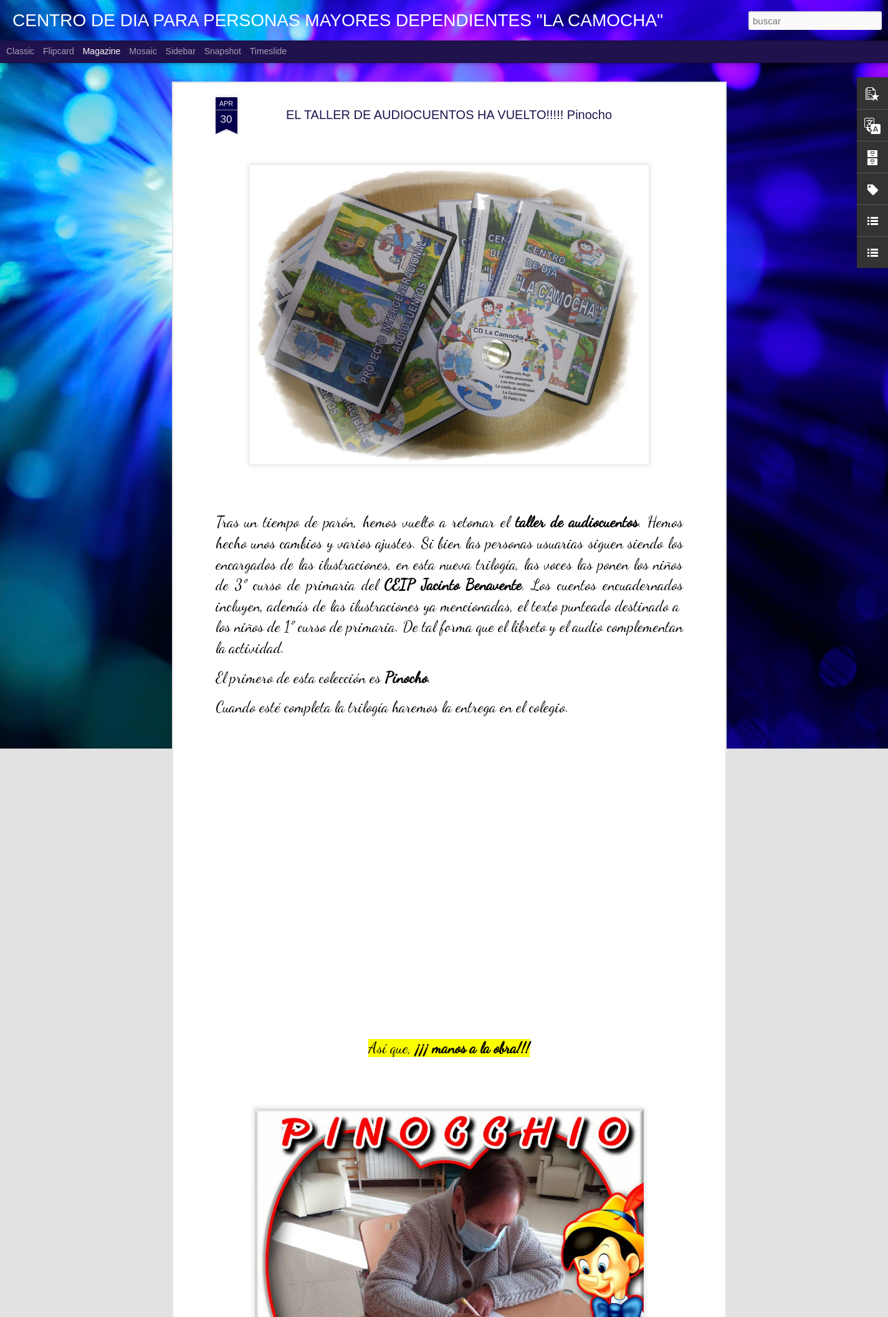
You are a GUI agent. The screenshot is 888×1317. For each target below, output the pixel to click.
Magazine (102, 51)
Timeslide (268, 51)
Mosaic (142, 51)
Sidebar (181, 51)
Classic (20, 51)
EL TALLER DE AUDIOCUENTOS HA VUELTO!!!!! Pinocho (449, 115)
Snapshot (222, 51)
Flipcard (58, 51)
